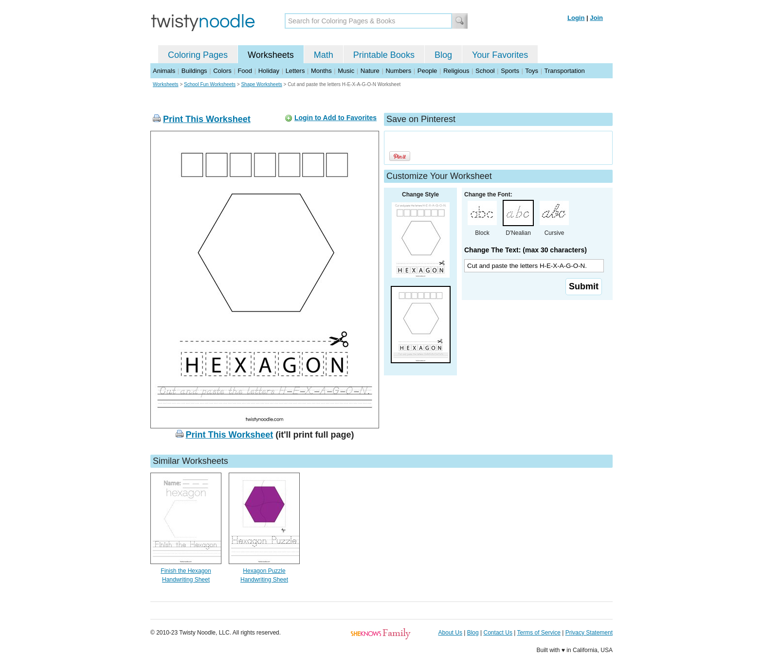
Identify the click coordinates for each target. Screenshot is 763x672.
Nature (370, 70)
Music (346, 70)
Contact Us (498, 632)
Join (596, 17)
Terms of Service (538, 632)
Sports (510, 70)
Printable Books (384, 55)
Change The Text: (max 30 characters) (525, 250)
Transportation (564, 70)
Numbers (398, 70)
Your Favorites (500, 55)
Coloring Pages (198, 55)
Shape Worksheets (261, 84)
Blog (443, 55)
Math (323, 55)
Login (575, 17)
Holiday (268, 70)
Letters (295, 70)
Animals (164, 70)
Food (244, 70)
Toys (531, 70)
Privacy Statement (589, 632)
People (427, 70)
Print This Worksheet (207, 119)
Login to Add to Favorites (335, 118)
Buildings (194, 70)
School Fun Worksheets (210, 84)
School (485, 70)
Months (321, 70)
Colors (222, 70)
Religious (456, 70)
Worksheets (271, 55)
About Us (450, 632)
